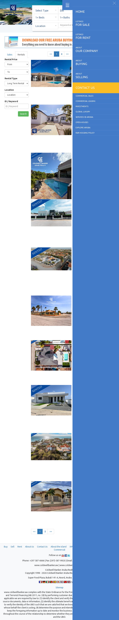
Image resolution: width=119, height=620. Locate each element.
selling (96, 76)
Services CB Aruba (84, 117)
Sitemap (59, 587)
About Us (29, 546)
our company (96, 49)
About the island (58, 546)
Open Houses (82, 122)
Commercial (59, 550)
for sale (96, 23)
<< (51, 54)
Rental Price (11, 59)
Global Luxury (83, 112)
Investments (82, 106)
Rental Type (11, 78)
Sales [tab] (9, 54)
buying (96, 62)
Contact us (85, 87)
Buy (6, 546)
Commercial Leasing (85, 101)
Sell (12, 546)
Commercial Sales (84, 96)
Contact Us (42, 546)
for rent (96, 36)
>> (67, 54)
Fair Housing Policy (85, 133)
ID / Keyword (11, 101)
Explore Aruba (83, 128)
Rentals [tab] (21, 54)
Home (80, 11)
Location (9, 90)
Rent (20, 546)
